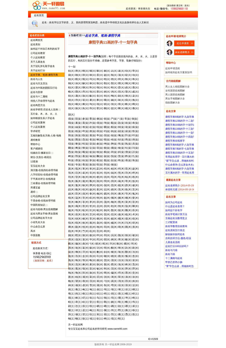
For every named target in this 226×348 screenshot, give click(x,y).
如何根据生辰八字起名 (43, 118)
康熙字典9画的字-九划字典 (179, 116)
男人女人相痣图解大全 (177, 86)
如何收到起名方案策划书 (178, 72)
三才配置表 (171, 222)
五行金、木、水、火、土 (44, 113)
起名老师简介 (172, 185)
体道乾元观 (171, 189)
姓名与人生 (37, 79)
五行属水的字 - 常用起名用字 (181, 172)
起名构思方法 (38, 105)
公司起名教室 (38, 53)
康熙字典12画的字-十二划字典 (181, 120)
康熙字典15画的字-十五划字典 (181, 152)
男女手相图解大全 (175, 98)
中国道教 (35, 235)
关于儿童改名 (38, 61)
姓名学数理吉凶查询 (176, 226)
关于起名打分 (38, 70)
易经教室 (35, 139)
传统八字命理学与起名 (43, 100)
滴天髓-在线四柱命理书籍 (44, 170)
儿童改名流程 (172, 242)
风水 (33, 231)
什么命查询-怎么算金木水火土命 (182, 164)
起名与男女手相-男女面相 (44, 213)
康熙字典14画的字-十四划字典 (181, 136)
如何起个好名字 (173, 210)
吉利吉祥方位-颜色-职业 (178, 238)
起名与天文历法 (39, 83)
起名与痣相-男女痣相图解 (44, 209)
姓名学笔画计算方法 (176, 214)
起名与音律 (37, 92)
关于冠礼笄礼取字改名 (43, 66)
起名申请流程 (172, 68)
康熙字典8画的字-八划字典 (179, 144)
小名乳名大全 (38, 222)
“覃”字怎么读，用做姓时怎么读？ (183, 266)
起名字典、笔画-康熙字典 (44, 74)
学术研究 (35, 131)
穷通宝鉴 (35, 187)
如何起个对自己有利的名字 (45, 48)
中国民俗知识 (39, 204)
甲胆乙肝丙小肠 (173, 262)
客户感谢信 (37, 148)
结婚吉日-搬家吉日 (42, 152)
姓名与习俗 (171, 250)
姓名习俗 (170, 254)
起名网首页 (37, 40)
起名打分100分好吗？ (177, 246)
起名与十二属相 (39, 96)
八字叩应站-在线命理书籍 (44, 174)
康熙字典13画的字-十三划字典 (181, 128)
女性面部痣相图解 (175, 90)
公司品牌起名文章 (40, 196)
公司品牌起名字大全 (41, 218)
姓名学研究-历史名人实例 (46, 109)
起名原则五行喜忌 (175, 230)
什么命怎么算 (38, 226)
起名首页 (39, 15)
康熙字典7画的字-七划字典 (179, 148)
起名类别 (35, 44)
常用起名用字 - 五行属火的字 (181, 156)
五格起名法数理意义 (176, 218)
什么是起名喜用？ (175, 206)
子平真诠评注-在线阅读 (43, 178)
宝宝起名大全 (38, 165)
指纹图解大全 (172, 102)
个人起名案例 (38, 126)
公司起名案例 (38, 122)
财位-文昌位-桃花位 (41, 157)
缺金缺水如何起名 (175, 234)
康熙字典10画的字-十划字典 (180, 124)
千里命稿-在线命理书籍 (43, 200)
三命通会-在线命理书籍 (43, 183)
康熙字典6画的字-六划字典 (179, 168)
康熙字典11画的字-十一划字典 (181, 132)
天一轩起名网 (112, 344)
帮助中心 (35, 144)
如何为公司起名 (173, 202)
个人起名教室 (38, 57)
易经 (34, 191)
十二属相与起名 (173, 258)
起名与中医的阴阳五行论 (44, 87)
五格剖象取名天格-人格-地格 (46, 135)
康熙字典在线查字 (175, 140)
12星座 (34, 161)
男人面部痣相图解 (175, 94)
